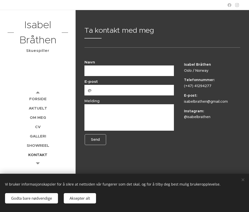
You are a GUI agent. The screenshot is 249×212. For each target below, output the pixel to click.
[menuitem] (38, 99)
